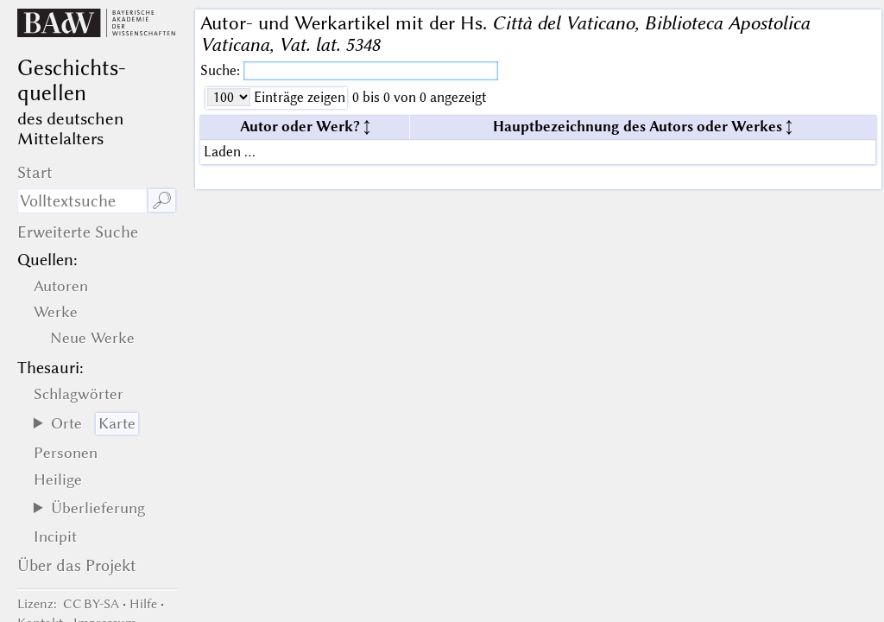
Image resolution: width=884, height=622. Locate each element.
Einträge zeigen (297, 97)
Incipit (55, 536)
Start (35, 172)
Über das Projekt (76, 565)
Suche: (221, 70)
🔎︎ (162, 201)
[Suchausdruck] (82, 200)
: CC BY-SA (68, 604)
